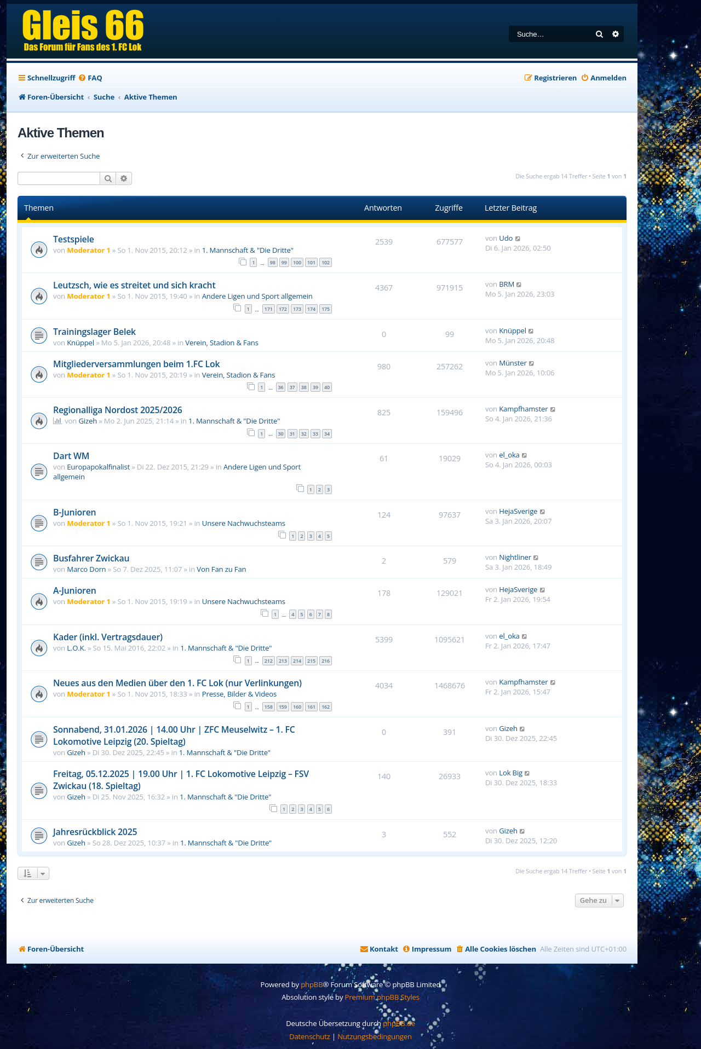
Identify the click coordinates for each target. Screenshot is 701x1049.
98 (272, 262)
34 (327, 433)
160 (297, 706)
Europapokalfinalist (98, 467)
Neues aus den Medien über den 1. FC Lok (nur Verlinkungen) (177, 683)
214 (297, 660)
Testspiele (73, 239)
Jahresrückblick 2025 (95, 832)
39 (315, 387)
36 (281, 387)
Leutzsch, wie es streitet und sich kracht (134, 285)
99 (284, 262)
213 (283, 660)
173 (297, 308)
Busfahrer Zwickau (91, 558)
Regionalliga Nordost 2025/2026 (117, 410)
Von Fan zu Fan (221, 569)
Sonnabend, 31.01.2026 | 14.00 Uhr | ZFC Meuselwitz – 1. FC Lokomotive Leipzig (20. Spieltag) (174, 735)
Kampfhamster (523, 409)
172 (283, 308)
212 (269, 660)
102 (325, 262)
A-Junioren (74, 590)
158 (269, 706)
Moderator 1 (88, 250)
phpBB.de (399, 1023)
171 (269, 308)
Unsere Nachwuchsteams (243, 523)
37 (292, 387)
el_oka (509, 455)
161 (311, 706)
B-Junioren (74, 512)
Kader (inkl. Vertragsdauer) (108, 637)
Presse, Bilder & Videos (239, 694)
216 (325, 660)
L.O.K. (76, 648)
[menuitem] (90, 78)
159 (283, 706)
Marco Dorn (86, 569)
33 (315, 433)
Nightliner (515, 557)
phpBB (312, 984)
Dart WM (71, 456)
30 (281, 433)
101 (311, 262)
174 (311, 308)
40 (327, 387)
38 (304, 387)
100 (297, 262)
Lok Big (510, 773)
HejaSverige (518, 511)
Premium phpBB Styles (382, 997)
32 (304, 433)
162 (325, 706)
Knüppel (80, 342)
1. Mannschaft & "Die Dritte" (248, 250)
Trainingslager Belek (94, 332)
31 (292, 433)
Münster (512, 363)
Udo (506, 238)
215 (311, 660)
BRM (506, 284)
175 (325, 308)
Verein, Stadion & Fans (221, 342)
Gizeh (87, 421)
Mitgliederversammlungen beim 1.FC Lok (136, 364)
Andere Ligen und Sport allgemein (257, 296)
